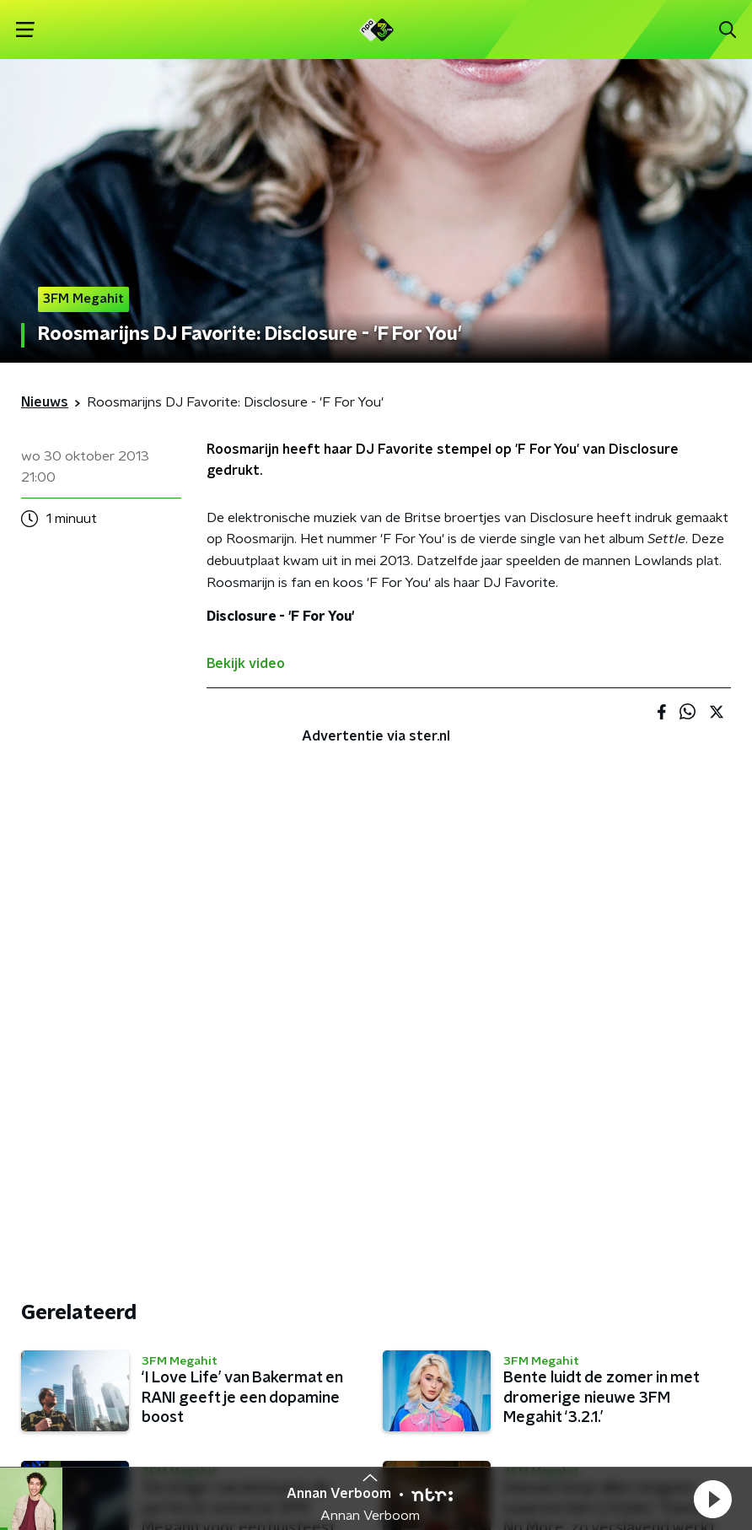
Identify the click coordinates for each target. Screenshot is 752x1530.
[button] (712, 1499)
